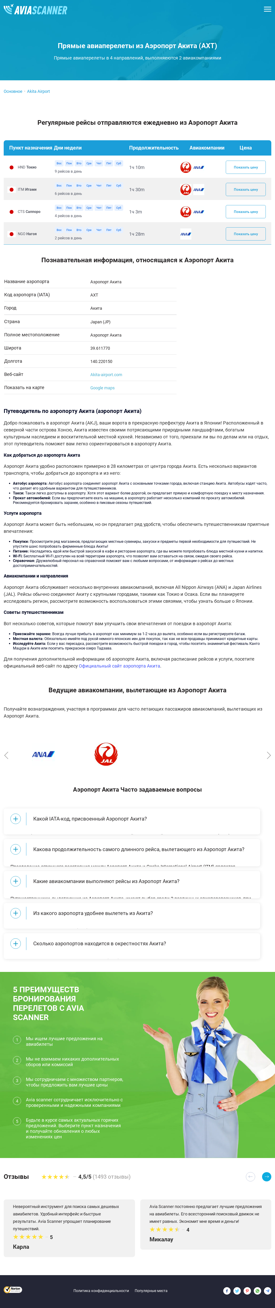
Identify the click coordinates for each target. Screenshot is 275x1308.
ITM (27, 191)
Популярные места (151, 1291)
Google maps (102, 392)
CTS (29, 214)
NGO (27, 238)
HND (27, 168)
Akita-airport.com (106, 379)
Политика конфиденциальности (101, 1291)
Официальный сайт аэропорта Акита (119, 670)
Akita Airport (38, 91)
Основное (13, 91)
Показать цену (246, 168)
